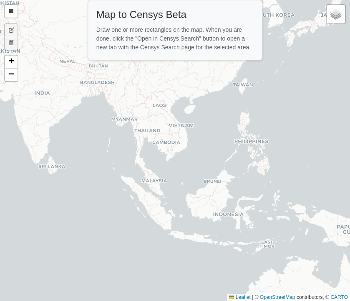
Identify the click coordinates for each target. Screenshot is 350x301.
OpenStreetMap (277, 297)
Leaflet (239, 297)
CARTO (339, 297)
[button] (11, 62)
